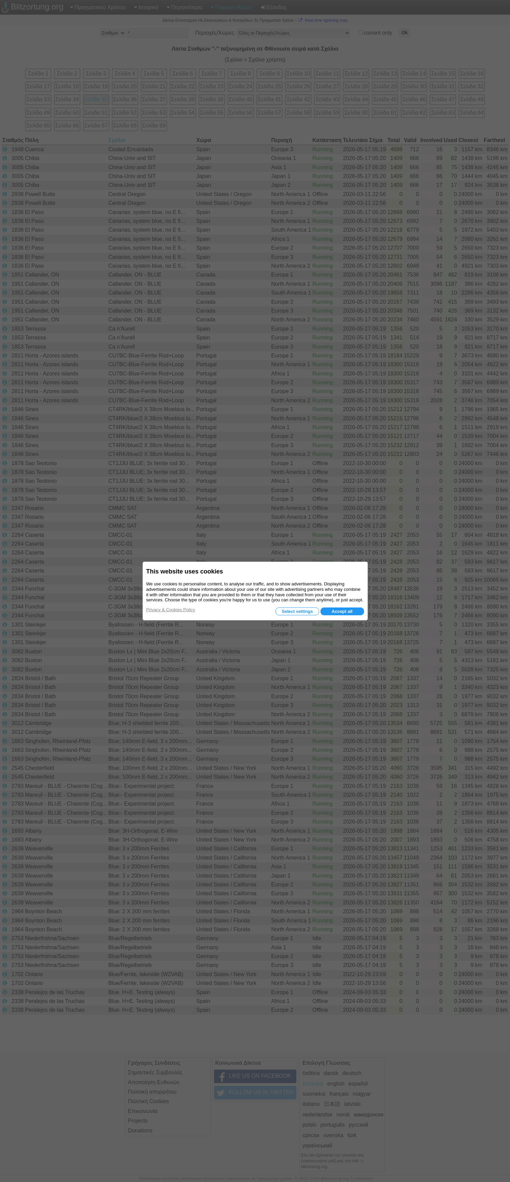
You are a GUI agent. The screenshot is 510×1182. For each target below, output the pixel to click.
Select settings (297, 611)
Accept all (342, 611)
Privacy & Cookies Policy (170, 609)
